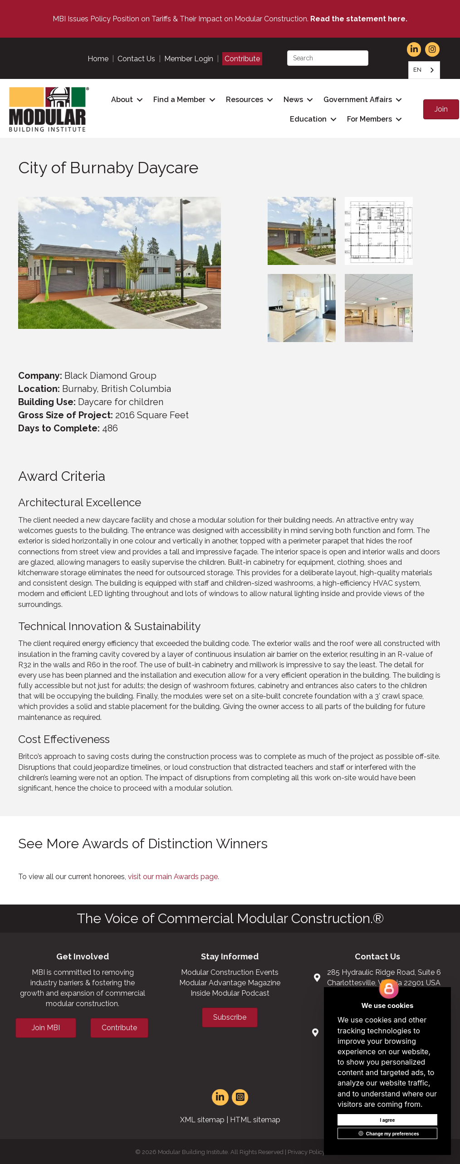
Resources (243, 99)
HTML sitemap (255, 1118)
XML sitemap (202, 1118)
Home (98, 58)
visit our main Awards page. (173, 875)
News (292, 99)
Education (307, 118)
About (121, 99)
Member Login (188, 58)
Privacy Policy (306, 1150)
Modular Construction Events (230, 971)
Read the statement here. (358, 19)
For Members (368, 118)
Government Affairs (356, 99)
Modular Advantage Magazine (229, 981)
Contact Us (136, 58)
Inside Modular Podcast (230, 992)
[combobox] (424, 70)
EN (417, 69)
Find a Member (178, 99)
